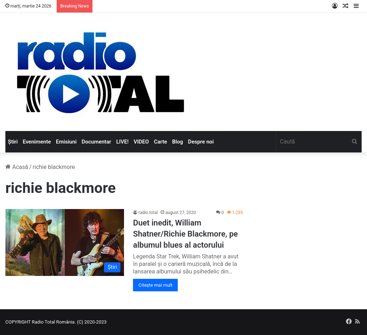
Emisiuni (66, 142)
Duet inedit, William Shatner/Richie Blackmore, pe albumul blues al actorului (185, 233)
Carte (160, 142)
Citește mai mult (155, 285)
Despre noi (201, 142)
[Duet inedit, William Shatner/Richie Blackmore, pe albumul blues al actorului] (64, 242)
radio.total (148, 212)
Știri (13, 142)
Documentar (96, 142)
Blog (177, 142)
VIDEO (141, 142)
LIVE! (122, 142)
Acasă (16, 167)
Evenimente (37, 142)
